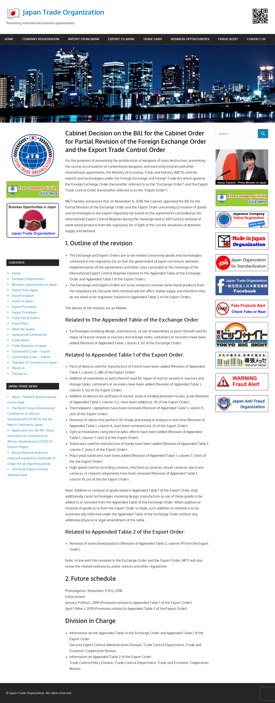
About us (18, 368)
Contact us (256, 39)
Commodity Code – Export (31, 351)
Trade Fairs (152, 39)
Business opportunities (190, 39)
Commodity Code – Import (31, 357)
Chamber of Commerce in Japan (34, 362)
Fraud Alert (228, 39)
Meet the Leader (23, 329)
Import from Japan (83, 39)
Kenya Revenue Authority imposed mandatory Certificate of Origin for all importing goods (31, 458)
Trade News (20, 340)
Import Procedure (24, 312)
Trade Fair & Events (26, 318)
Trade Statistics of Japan (29, 346)
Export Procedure (24, 307)
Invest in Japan (22, 301)
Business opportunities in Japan (34, 285)
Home (8, 39)
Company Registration (40, 39)
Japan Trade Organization (63, 12)
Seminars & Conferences (29, 335)
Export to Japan (121, 39)
